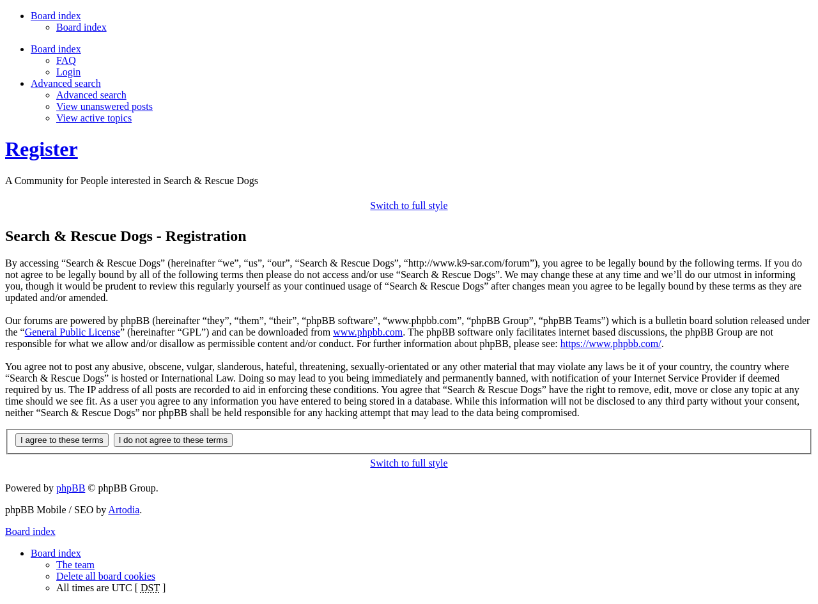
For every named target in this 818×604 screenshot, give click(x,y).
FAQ (66, 60)
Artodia (123, 509)
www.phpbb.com (368, 332)
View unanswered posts (104, 106)
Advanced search (91, 94)
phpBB (70, 488)
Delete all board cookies (105, 576)
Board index (81, 27)
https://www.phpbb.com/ (610, 343)
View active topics (94, 117)
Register (41, 148)
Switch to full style (408, 205)
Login (68, 71)
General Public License (72, 332)
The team (75, 564)
